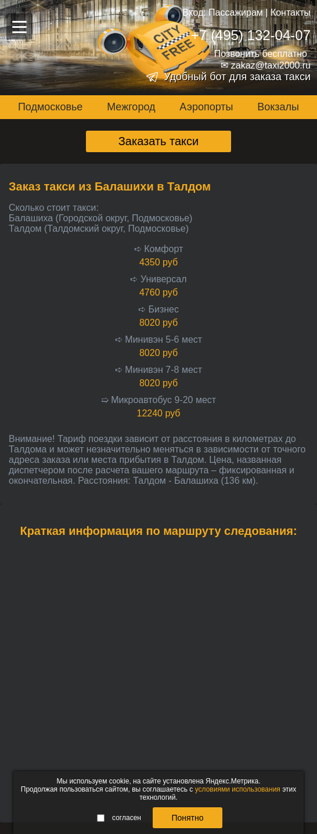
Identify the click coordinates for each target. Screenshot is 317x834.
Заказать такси (158, 141)
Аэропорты (206, 107)
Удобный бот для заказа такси (237, 76)
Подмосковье (50, 107)
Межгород (131, 107)
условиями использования (237, 789)
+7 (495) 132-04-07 (251, 35)
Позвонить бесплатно (260, 54)
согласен (119, 818)
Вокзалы (278, 107)
